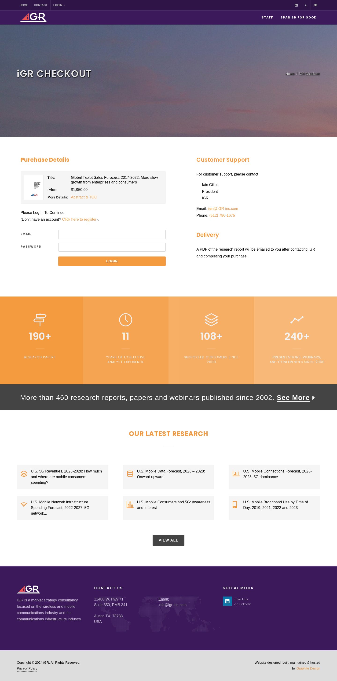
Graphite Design (308, 668)
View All (168, 540)
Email (26, 234)
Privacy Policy (27, 668)
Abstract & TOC (84, 197)
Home (24, 5)
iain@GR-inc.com (223, 209)
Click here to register (79, 219)
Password (31, 246)
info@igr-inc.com (172, 605)
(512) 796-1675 (222, 215)
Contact (41, 5)
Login (59, 5)
